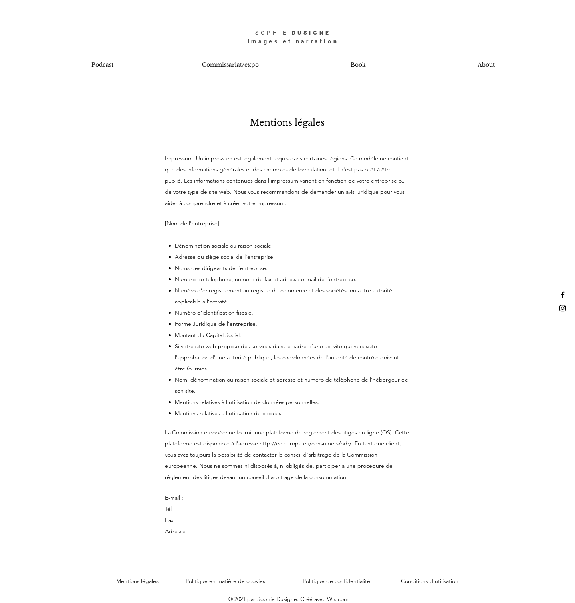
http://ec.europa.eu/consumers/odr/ (305, 443)
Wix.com (338, 599)
